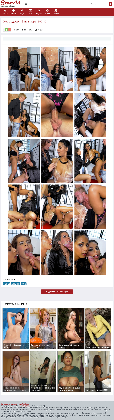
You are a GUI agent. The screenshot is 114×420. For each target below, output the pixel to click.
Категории (14, 12)
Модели (39, 12)
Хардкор (15, 283)
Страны (47, 12)
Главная (5, 12)
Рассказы (56, 12)
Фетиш (6, 283)
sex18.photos (25, 406)
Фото (30, 12)
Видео (22, 12)
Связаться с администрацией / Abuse (15, 404)
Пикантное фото (12, 4)
